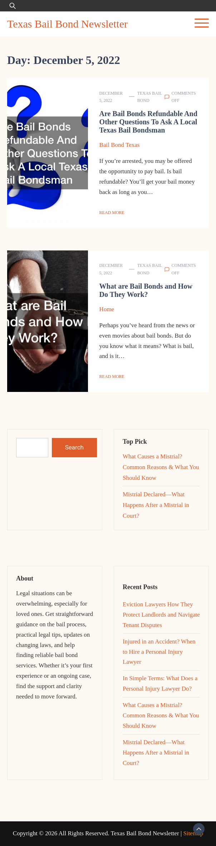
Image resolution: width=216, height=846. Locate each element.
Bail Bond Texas (119, 144)
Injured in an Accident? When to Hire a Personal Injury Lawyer (159, 652)
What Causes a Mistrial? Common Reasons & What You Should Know (161, 467)
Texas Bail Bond (149, 97)
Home (106, 309)
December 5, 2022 (111, 97)
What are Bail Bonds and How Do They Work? (145, 290)
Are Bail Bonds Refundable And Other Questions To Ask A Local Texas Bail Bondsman (148, 122)
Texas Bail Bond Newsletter (67, 24)
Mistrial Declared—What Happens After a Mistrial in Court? (156, 505)
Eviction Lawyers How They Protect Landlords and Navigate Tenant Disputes (161, 614)
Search (74, 447)
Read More (111, 212)
